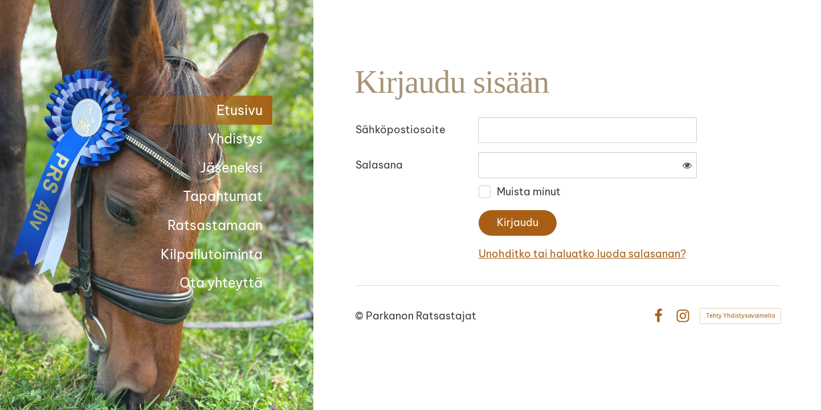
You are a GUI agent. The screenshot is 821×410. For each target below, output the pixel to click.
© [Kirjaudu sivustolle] (360, 315)
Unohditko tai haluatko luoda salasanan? (582, 253)
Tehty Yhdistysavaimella (740, 315)
